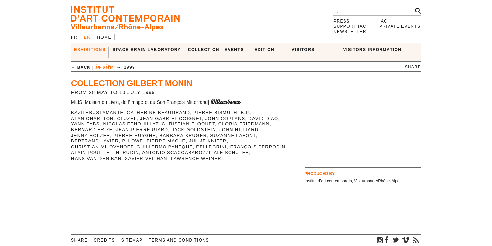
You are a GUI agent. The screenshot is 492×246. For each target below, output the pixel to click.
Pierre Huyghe (134, 135)
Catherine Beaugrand (158, 112)
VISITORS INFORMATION (372, 49)
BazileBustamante (97, 112)
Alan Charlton (92, 118)
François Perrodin (258, 146)
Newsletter (349, 31)
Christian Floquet (188, 123)
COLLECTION (203, 49)
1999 (129, 67)
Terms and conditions (179, 240)
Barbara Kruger (183, 135)
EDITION (264, 49)
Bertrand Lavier (95, 141)
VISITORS (303, 49)
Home (104, 37)
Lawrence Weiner (196, 158)
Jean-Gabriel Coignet (171, 118)
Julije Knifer (208, 141)
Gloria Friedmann (244, 123)
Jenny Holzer (90, 135)
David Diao (263, 118)
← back (81, 67)
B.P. (245, 112)
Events (234, 49)
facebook (386, 240)
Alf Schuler (231, 152)
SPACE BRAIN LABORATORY (147, 49)
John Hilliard (238, 129)
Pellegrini (211, 146)
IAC (383, 21)
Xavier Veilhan (146, 158)
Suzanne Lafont (233, 135)
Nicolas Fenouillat (131, 123)
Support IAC (349, 26)
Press (341, 21)
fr (74, 37)
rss (416, 240)
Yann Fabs (85, 123)
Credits (104, 240)
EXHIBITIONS (90, 49)
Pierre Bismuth (215, 112)
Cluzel (127, 118)
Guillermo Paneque (165, 146)
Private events (400, 26)
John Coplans (225, 118)
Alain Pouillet (91, 152)
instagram (380, 240)
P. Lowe (133, 141)
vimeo (405, 240)
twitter (395, 240)
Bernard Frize (92, 129)
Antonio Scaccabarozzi (176, 152)
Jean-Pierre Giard (142, 129)
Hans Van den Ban (96, 158)
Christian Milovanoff (102, 146)
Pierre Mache (166, 141)
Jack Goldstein (194, 129)
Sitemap (131, 240)
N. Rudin (127, 152)
